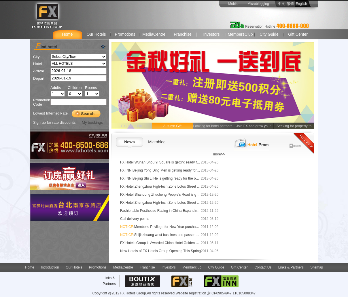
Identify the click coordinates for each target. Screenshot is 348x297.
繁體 (290, 4)
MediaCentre (153, 34)
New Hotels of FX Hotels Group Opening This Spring (160, 251)
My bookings (92, 122)
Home (67, 34)
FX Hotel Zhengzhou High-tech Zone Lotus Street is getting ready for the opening (182, 186)
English (303, 4)
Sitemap (316, 267)
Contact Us (262, 267)
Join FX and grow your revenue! (253, 126)
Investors (211, 34)
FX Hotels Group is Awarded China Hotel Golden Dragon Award (168, 243)
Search (87, 113)
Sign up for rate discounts (54, 122)
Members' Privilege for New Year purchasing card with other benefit (178, 227)
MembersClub (240, 34)
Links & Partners (291, 267)
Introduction (50, 267)
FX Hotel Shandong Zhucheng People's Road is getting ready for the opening (179, 195)
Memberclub (191, 267)
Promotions (125, 34)
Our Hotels (96, 34)
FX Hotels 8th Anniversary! (131, 126)
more (295, 146)
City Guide (269, 34)
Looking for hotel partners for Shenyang (212, 126)
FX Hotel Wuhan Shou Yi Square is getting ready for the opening (169, 162)
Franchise (182, 34)
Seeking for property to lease (294, 126)
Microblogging (258, 4)
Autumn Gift (172, 126)
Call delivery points (134, 219)
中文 (280, 4)
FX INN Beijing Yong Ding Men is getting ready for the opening (168, 170)
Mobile (233, 4)
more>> (219, 154)
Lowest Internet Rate (50, 113)
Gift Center (298, 34)
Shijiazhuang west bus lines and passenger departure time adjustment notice (186, 235)
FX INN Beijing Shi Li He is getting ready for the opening (163, 178)
